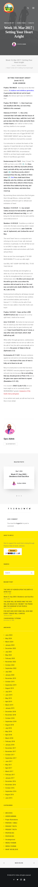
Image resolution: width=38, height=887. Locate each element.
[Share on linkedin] (19, 508)
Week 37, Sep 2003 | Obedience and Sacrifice (19, 476)
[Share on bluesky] (24, 508)
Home (13, 65)
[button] (33, 8)
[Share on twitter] (11, 508)
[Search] (27, 8)
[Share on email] (29, 508)
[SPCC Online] (9, 8)
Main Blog (19, 863)
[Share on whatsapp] (21, 508)
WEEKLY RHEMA (22, 23)
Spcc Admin (22, 44)
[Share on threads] (14, 508)
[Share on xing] (27, 508)
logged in (19, 523)
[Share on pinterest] (16, 508)
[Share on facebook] (8, 508)
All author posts (10, 444)
